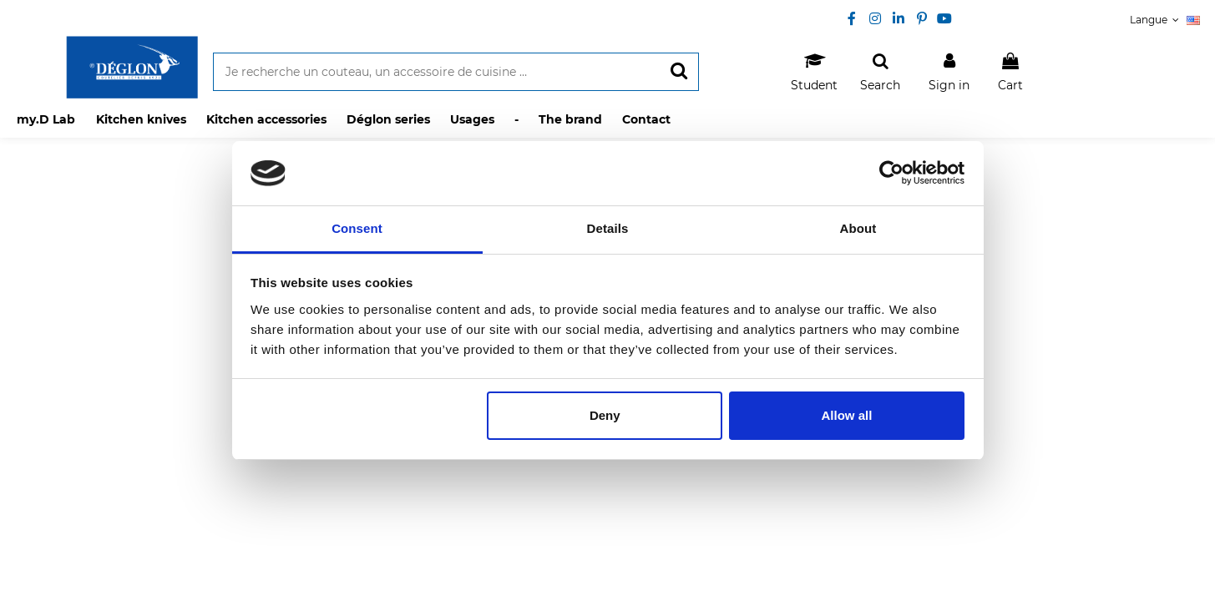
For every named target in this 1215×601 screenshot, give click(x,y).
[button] (140, 119)
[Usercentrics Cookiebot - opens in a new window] (891, 172)
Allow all (847, 415)
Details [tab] (608, 228)
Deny (605, 415)
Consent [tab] (357, 228)
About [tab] (858, 228)
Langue (1165, 19)
